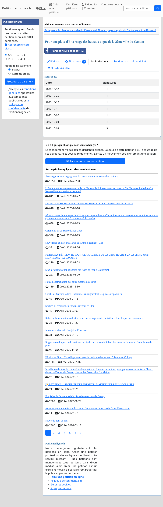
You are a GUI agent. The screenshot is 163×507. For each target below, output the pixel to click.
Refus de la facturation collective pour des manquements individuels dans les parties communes (94, 318)
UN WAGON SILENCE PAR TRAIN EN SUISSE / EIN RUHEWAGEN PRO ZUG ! (89, 203)
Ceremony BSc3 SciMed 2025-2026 (63, 230)
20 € (10, 59)
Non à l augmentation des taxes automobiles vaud (70, 281)
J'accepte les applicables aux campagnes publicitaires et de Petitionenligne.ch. (22, 100)
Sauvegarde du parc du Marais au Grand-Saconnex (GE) (74, 242)
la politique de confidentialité (18, 104)
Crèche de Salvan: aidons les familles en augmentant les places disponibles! (84, 294)
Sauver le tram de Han (56, 420)
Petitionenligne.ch (16, 8)
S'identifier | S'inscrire (89, 6)
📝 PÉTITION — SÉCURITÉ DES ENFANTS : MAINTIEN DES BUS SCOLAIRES (89, 384)
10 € (22, 55)
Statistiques (99, 61)
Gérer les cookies (60, 484)
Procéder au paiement (20, 81)
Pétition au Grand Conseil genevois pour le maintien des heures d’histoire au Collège (88, 357)
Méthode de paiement (18, 65)
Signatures (75, 61)
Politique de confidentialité (130, 61)
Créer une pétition (54, 8)
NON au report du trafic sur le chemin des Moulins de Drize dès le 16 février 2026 (87, 408)
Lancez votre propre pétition (85, 161)
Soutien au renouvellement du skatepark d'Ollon (69, 306)
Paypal (16, 69)
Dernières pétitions (72, 6)
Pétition (53, 61)
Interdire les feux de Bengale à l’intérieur (66, 330)
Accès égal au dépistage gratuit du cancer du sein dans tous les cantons (81, 176)
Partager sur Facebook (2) (64, 51)
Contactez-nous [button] (110, 4)
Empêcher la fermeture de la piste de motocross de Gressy (75, 396)
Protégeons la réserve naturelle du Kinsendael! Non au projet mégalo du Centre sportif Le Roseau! (100, 30)
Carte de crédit (21, 73)
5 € (10, 55)
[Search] (139, 8)
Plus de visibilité (58, 68)
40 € (22, 59)
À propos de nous (60, 488)
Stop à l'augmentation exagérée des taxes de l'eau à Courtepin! (77, 269)
